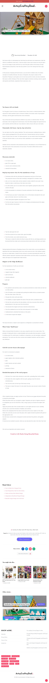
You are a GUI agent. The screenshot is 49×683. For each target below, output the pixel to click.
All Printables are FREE (28, 1)
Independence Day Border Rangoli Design (15, 496)
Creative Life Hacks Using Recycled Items (24, 434)
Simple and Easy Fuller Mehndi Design (14, 494)
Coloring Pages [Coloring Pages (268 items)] (15, 656)
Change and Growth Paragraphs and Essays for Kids (37, 639)
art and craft (19, 533)
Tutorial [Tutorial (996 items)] (11, 664)
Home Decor (29, 530)
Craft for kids (31, 533)
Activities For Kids (17, 530)
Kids (17, 535)
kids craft (20, 535)
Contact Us (3, 643)
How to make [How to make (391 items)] (5, 661)
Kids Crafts (35, 530)
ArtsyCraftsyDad (24, 6)
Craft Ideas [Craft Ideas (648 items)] (4, 659)
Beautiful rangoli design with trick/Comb (15, 499)
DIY (25, 530)
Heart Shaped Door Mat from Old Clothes (15, 491)
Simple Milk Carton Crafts (23, 580)
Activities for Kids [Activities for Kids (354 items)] (6, 656)
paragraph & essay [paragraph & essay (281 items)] (14, 661)
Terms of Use (4, 640)
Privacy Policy (4, 637)
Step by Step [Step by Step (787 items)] (5, 664)
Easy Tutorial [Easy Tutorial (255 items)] (12, 659)
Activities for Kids (12, 533)
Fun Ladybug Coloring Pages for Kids (35, 631)
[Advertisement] (24, 46)
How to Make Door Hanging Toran (13, 488)
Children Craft (25, 533)
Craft (23, 530)
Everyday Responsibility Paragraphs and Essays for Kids (37, 635)
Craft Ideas (37, 533)
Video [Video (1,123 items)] (17, 664)
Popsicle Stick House (27, 535)
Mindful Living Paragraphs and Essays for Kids (37, 648)
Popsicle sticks (36, 535)
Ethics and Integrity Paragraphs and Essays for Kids (37, 644)
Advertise (3, 634)
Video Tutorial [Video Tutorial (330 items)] (5, 666)
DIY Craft (42, 533)
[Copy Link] (24, 554)
